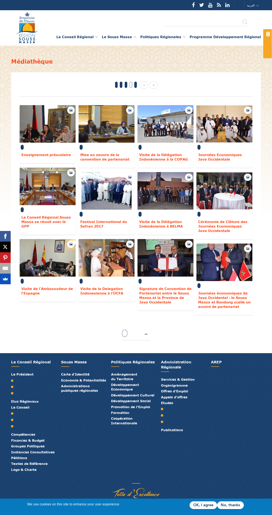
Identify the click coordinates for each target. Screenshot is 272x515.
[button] (254, 5)
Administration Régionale (176, 364)
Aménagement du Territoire (124, 376)
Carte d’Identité (75, 374)
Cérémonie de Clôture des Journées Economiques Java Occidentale (222, 226)
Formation (120, 413)
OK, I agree (203, 505)
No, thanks (230, 505)
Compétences (23, 434)
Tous (116, 85)
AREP (216, 362)
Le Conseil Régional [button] (75, 37)
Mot (13, 380)
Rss (219, 4)
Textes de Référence (29, 464)
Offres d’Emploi (174, 391)
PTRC (163, 422)
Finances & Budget (28, 440)
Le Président (22, 374)
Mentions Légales (152, 479)
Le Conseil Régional (31, 362)
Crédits (145, 479)
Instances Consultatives (33, 452)
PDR (163, 415)
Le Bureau (13, 420)
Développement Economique (125, 387)
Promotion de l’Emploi (130, 407)
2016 (135, 85)
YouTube (210, 4)
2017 (131, 85)
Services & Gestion (178, 379)
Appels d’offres (174, 397)
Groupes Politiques (28, 446)
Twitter (201, 4)
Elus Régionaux (25, 401)
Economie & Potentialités (83, 380)
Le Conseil (20, 407)
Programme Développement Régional (225, 37)
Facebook (193, 4)
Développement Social (131, 401)
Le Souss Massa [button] (117, 37)
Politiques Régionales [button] (160, 37)
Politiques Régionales (133, 362)
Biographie (13, 387)
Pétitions (19, 458)
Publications (172, 430)
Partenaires (120, 479)
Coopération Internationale (124, 420)
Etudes (167, 403)
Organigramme (174, 385)
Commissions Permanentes (13, 426)
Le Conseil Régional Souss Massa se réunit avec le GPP (46, 221)
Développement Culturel (132, 395)
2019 (121, 85)
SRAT (163, 409)
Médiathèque (133, 479)
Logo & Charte (24, 469)
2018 (126, 85)
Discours (13, 393)
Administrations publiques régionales (79, 388)
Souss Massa (74, 362)
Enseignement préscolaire (46, 155)
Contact (236, 5)
